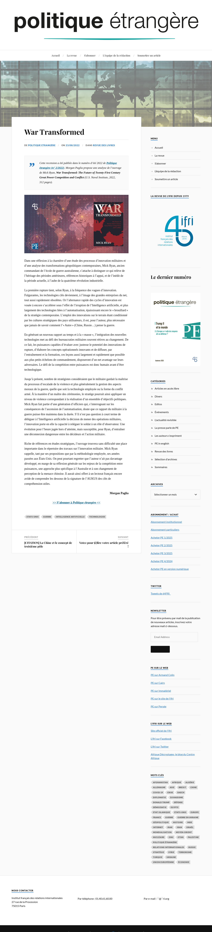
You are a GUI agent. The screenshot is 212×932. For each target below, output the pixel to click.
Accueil (56, 55)
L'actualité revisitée (165, 420)
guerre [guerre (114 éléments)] (169, 817)
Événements (162, 412)
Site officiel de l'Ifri (161, 730)
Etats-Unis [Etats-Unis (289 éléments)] (180, 812)
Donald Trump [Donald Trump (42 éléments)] (161, 802)
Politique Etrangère (41, 145)
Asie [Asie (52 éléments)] (172, 787)
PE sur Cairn (158, 682)
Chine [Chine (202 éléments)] (193, 787)
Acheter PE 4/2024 (161, 561)
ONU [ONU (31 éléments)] (171, 837)
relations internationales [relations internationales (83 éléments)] (168, 847)
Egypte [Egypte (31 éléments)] (175, 807)
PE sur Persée (158, 706)
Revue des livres (104, 145)
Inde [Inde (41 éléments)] (189, 822)
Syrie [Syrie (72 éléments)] (171, 852)
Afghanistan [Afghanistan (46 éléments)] (160, 782)
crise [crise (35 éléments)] (170, 792)
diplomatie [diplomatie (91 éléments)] (159, 797)
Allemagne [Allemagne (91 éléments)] (159, 787)
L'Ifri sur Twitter (160, 746)
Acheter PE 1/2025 (161, 537)
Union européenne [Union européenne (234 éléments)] (163, 862)
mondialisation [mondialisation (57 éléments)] (162, 832)
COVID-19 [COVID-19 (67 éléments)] (158, 792)
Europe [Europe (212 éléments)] (195, 812)
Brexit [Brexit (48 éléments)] (182, 787)
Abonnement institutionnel (166, 521)
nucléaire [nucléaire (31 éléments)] (158, 837)
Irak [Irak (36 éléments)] (170, 827)
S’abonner (90, 55)
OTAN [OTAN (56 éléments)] (181, 837)
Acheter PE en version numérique (170, 568)
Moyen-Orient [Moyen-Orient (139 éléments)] (184, 832)
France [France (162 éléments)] (157, 817)
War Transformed (54, 132)
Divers (158, 396)
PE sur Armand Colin (162, 674)
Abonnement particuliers (165, 529)
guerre (47, 517)
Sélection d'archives (166, 459)
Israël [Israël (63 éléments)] (189, 827)
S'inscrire (160, 649)
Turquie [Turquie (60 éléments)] (157, 857)
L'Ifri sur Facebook (161, 738)
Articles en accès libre (167, 388)
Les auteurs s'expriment (168, 435)
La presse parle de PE (167, 427)
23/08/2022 (73, 145)
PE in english (162, 443)
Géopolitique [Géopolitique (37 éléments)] (161, 822)
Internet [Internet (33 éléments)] (158, 827)
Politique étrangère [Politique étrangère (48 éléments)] (165, 842)
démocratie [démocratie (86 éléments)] (159, 807)
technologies (97, 517)
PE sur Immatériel (161, 690)
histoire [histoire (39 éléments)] (178, 822)
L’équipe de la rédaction (116, 55)
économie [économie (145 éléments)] (183, 862)
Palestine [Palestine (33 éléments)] (193, 837)
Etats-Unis (33, 517)
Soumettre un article (149, 55)
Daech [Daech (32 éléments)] (180, 792)
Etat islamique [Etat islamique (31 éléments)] (161, 812)
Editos (158, 404)
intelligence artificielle (70, 517)
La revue (72, 55)
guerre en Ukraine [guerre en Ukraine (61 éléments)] (188, 817)
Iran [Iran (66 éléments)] (179, 827)
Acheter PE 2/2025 (161, 545)
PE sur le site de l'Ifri (162, 698)
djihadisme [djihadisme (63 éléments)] (176, 797)
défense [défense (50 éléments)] (178, 802)
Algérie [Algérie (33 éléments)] (190, 782)
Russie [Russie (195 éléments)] (192, 847)
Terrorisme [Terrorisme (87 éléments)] (185, 852)
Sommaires (161, 467)
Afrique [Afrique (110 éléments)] (176, 782)
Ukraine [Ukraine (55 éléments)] (171, 857)
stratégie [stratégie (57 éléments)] (158, 852)
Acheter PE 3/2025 (161, 553)
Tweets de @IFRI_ (161, 593)
